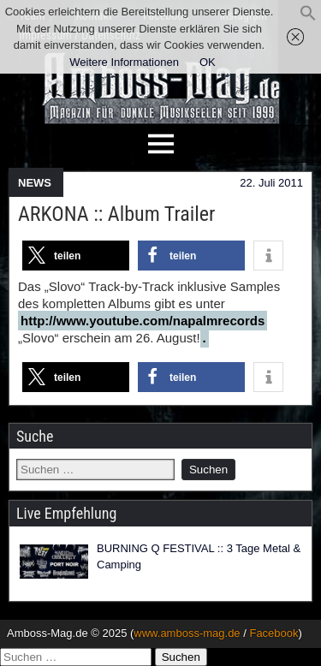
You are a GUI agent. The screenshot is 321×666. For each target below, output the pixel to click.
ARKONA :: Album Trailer (116, 214)
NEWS (34, 182)
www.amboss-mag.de (187, 633)
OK (207, 62)
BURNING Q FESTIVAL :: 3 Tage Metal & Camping (198, 557)
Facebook (273, 633)
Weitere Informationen (124, 62)
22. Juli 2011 (271, 182)
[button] (308, 17)
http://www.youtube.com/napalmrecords (143, 320)
